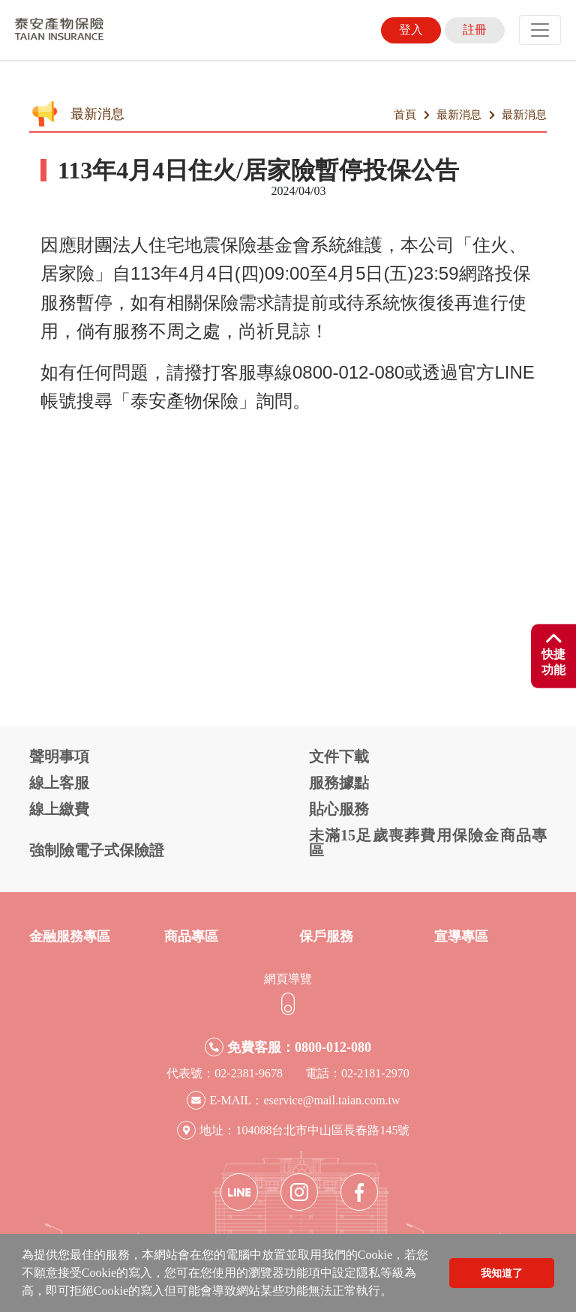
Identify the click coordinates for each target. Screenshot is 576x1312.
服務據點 (339, 782)
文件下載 (339, 756)
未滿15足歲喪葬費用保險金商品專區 (428, 842)
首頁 (405, 115)
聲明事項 (59, 756)
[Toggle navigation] (540, 30)
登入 (411, 29)
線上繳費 (59, 809)
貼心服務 (339, 809)
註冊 (475, 29)
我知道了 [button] (502, 1273)
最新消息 (459, 115)
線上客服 (59, 782)
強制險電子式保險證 (96, 850)
